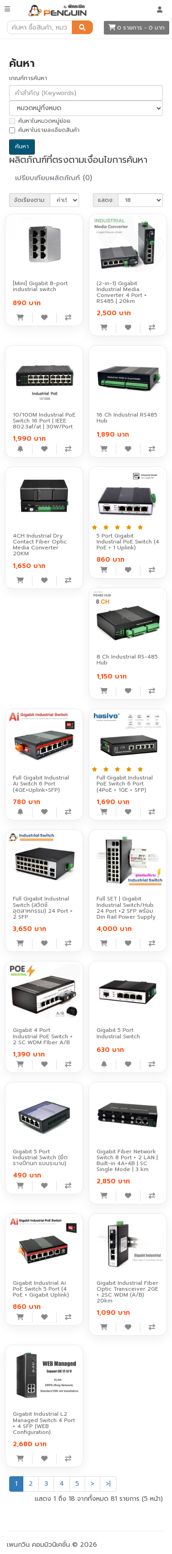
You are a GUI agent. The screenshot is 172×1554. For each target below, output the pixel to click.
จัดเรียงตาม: (29, 200)
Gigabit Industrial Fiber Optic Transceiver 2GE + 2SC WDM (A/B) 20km (127, 1292)
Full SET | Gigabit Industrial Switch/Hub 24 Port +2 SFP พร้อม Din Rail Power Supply (126, 908)
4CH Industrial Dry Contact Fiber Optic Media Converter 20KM (40, 545)
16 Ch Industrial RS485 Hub (127, 418)
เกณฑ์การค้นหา (28, 78)
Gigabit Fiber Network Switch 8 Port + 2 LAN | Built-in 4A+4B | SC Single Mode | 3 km (127, 1160)
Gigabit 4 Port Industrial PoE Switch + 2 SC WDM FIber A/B (43, 1036)
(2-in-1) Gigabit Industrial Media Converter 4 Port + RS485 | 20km (122, 292)
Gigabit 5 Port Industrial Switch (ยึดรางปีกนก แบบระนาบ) (40, 1157)
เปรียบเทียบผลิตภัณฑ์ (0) (53, 178)
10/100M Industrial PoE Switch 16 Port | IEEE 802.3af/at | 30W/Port (44, 421)
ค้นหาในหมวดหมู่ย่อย (39, 121)
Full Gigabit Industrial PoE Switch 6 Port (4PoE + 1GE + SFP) (125, 784)
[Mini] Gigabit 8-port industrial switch (40, 286)
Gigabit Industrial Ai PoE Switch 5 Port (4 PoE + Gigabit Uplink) (41, 1289)
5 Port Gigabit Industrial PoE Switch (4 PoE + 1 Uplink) (128, 542)
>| (108, 1484)
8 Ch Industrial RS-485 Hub (127, 660)
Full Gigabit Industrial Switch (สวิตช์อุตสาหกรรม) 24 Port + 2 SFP (43, 908)
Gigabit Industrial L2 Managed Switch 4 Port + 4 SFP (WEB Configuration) (44, 1423)
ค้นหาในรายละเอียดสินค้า (44, 130)
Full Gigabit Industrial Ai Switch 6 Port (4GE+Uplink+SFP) (41, 784)
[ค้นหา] (82, 27)
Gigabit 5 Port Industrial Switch (118, 1033)
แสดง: (105, 200)
